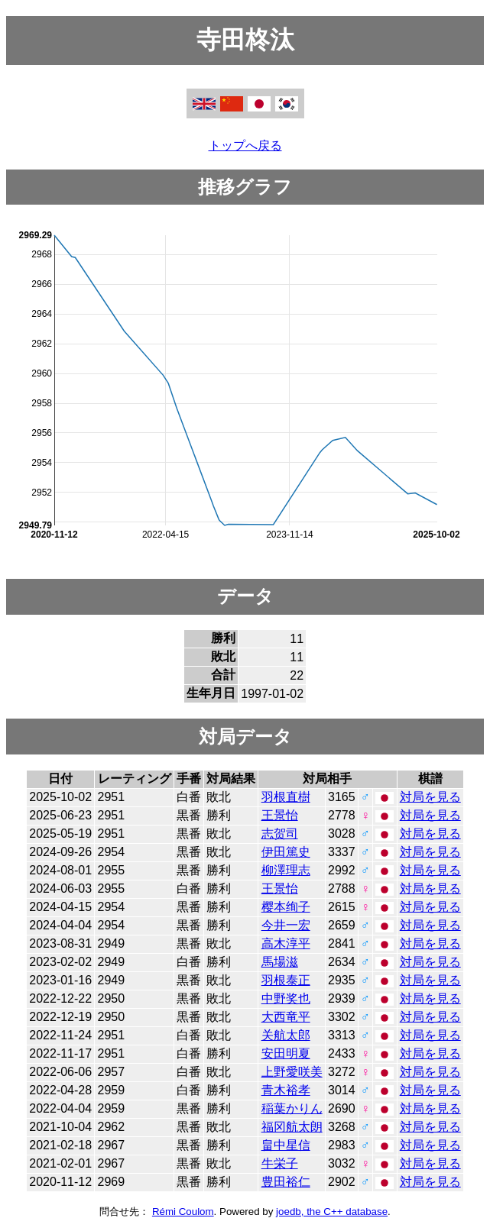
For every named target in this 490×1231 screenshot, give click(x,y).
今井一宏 (285, 925)
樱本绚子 (285, 906)
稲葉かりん (292, 1108)
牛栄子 (279, 1163)
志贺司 (279, 833)
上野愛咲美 (292, 1071)
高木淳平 (285, 943)
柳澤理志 (285, 870)
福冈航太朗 (292, 1126)
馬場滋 (279, 961)
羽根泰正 (285, 980)
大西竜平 (285, 1016)
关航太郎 (285, 1035)
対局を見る (430, 796)
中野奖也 (285, 998)
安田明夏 (285, 1053)
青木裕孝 (285, 1090)
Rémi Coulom (183, 1211)
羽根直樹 (285, 796)
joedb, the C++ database (332, 1211)
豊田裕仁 (285, 1181)
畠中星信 (285, 1145)
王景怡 (279, 815)
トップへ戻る (245, 145)
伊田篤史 (285, 851)
